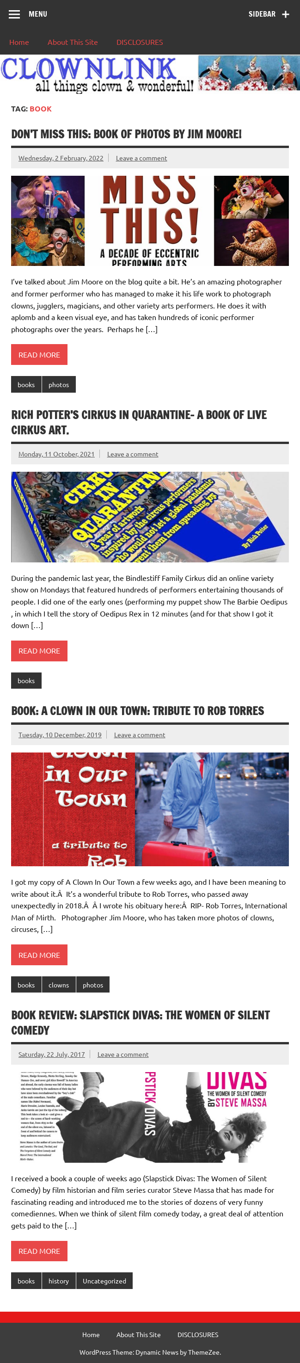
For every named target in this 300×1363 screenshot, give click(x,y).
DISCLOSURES (139, 41)
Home (19, 41)
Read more (39, 354)
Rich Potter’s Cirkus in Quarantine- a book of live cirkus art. (139, 422)
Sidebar (262, 14)
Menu (38, 14)
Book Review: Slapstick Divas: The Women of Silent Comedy (140, 1023)
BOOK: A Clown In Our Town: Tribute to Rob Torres (137, 711)
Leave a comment (141, 158)
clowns (59, 985)
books (26, 384)
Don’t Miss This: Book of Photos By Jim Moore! (126, 134)
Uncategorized (104, 1281)
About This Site (73, 41)
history (59, 1281)
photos (59, 384)
